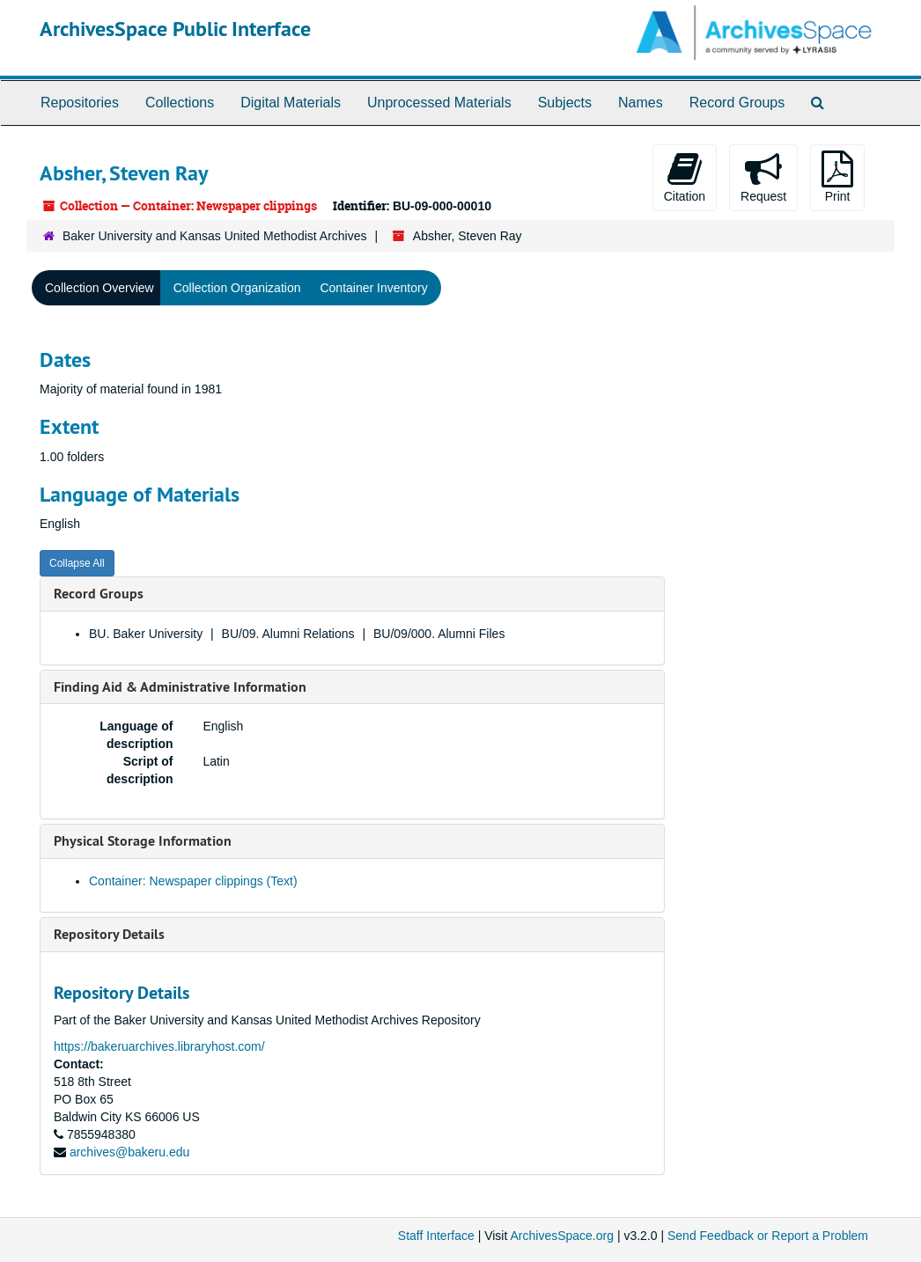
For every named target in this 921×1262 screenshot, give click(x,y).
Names (640, 102)
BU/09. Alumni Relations (288, 634)
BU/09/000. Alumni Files (439, 634)
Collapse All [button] (77, 563)
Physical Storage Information (143, 841)
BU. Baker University (146, 634)
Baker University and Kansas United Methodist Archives (215, 236)
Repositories (80, 102)
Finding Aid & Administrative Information (180, 687)
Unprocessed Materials (439, 102)
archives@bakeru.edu (129, 1152)
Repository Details (109, 934)
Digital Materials (290, 102)
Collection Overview (99, 288)
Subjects (565, 102)
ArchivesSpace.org (562, 1236)
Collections (179, 102)
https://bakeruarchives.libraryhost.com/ (159, 1046)
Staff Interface (436, 1236)
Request (763, 176)
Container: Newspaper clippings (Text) (193, 881)
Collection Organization (237, 288)
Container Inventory (373, 288)
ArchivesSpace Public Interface (175, 28)
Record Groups (737, 102)
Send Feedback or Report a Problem (767, 1236)
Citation (684, 176)
